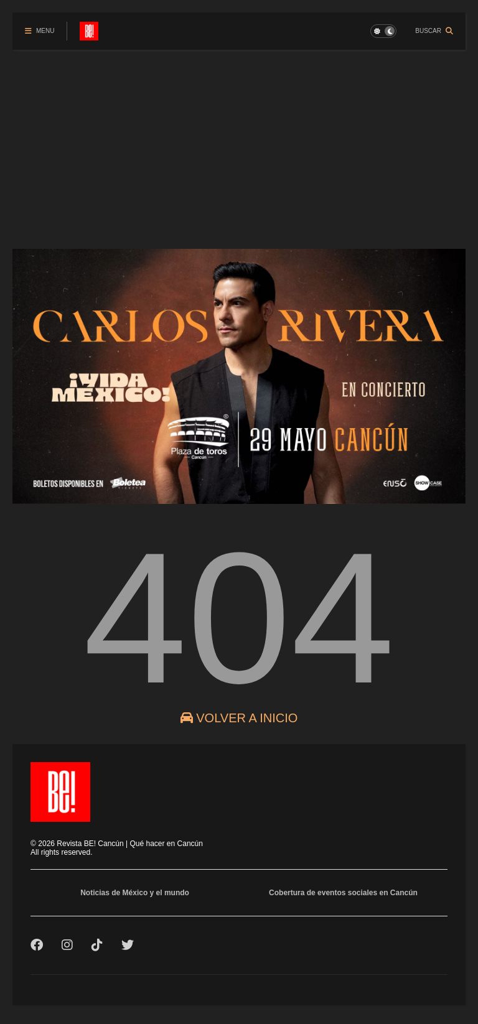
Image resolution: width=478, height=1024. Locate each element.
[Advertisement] (239, 143)
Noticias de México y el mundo (134, 892)
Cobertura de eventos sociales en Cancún (343, 892)
